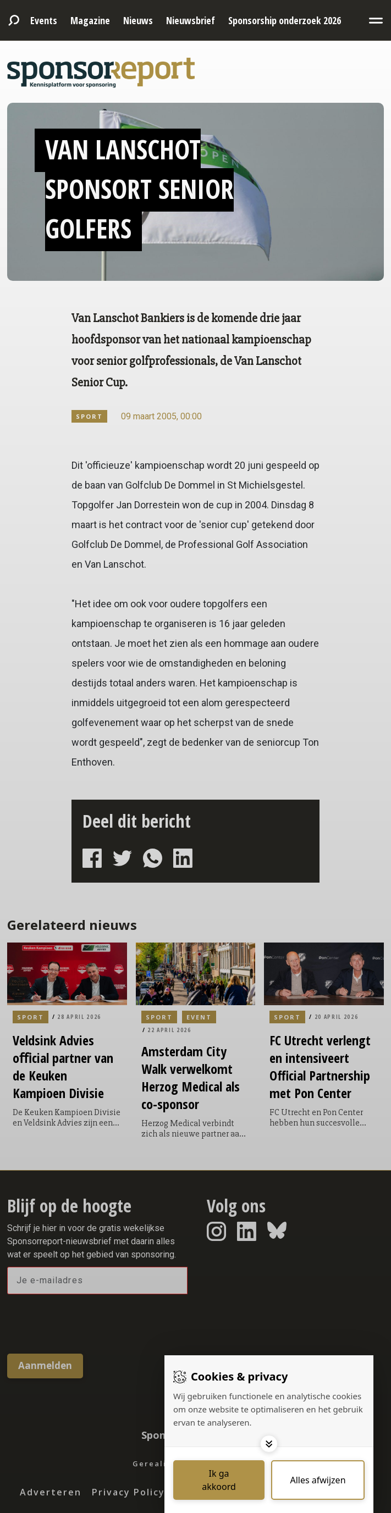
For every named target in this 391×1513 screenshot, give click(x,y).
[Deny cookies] (318, 1480)
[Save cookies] (219, 1480)
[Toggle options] (269, 1444)
